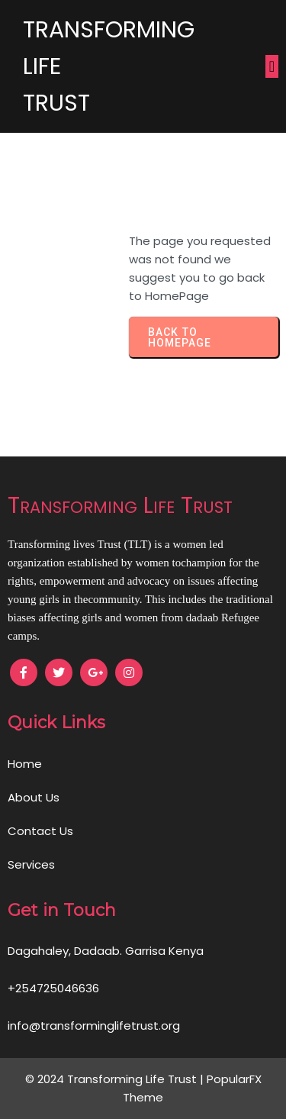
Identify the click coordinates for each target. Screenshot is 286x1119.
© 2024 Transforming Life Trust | (116, 1079)
